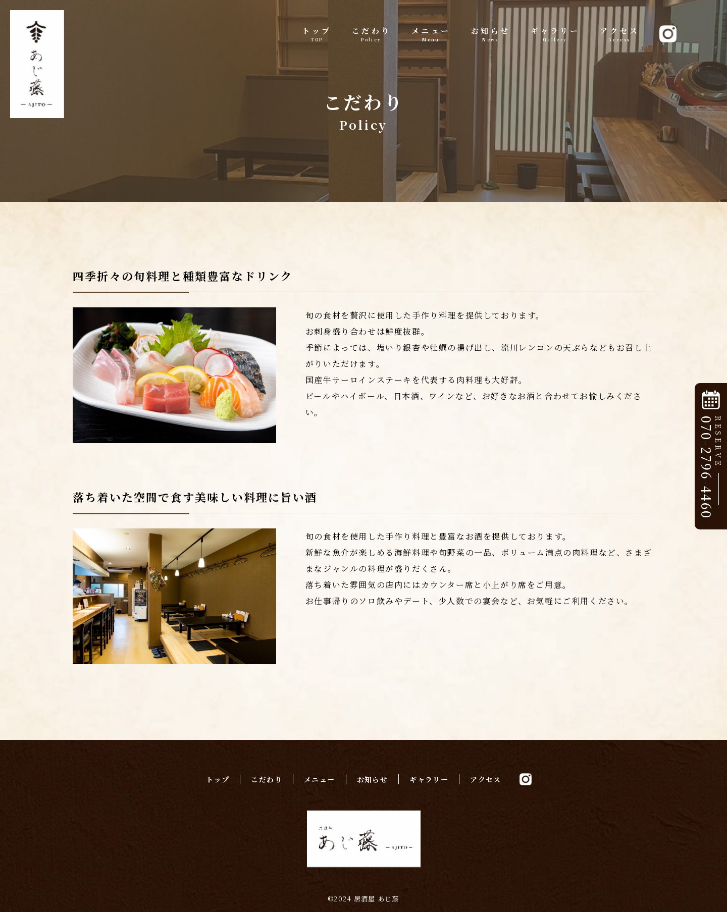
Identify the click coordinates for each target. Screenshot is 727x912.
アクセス (619, 34)
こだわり (371, 34)
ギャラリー (555, 34)
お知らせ (490, 34)
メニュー (431, 34)
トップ (317, 34)
